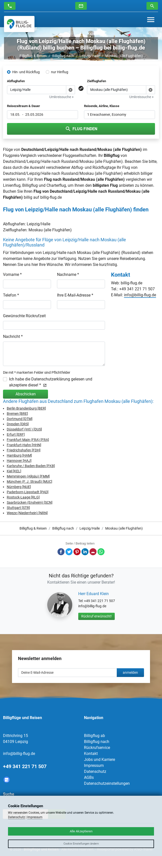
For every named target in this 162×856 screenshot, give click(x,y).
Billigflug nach (63, 56)
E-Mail (93, 551)
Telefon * (11, 295)
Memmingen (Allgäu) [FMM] (28, 476)
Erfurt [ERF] (16, 434)
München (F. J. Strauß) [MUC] (29, 482)
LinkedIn (85, 551)
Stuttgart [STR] (18, 508)
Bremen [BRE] (17, 414)
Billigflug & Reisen (33, 56)
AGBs (89, 777)
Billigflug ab (94, 735)
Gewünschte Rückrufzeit (24, 315)
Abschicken (26, 394)
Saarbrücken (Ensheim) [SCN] (29, 502)
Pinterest (77, 551)
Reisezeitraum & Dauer (23, 106)
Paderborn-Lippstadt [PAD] (27, 492)
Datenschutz (95, 771)
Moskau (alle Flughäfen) (124, 56)
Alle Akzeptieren (81, 831)
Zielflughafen (96, 81)
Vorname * (12, 274)
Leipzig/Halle (90, 56)
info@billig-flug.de (140, 295)
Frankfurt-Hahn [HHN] (24, 445)
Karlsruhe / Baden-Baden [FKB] (31, 466)
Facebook (61, 551)
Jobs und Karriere (99, 759)
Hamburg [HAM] (19, 455)
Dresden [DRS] (18, 424)
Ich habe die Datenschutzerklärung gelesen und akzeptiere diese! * (50, 382)
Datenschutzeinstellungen (107, 783)
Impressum (94, 765)
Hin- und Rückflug (26, 72)
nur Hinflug (59, 72)
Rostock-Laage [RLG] (23, 497)
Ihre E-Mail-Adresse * (75, 295)
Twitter (69, 551)
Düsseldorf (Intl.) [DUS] (24, 429)
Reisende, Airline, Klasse (101, 106)
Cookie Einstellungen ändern (81, 843)
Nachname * (68, 274)
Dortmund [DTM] (19, 419)
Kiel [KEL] (14, 471)
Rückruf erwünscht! (96, 616)
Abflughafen (16, 81)
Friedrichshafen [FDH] (23, 450)
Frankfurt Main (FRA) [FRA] (28, 440)
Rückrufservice (97, 747)
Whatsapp (101, 551)
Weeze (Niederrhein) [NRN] (27, 513)
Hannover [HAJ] (19, 461)
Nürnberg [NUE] (19, 487)
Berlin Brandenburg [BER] (26, 408)
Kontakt (91, 753)
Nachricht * (13, 336)
